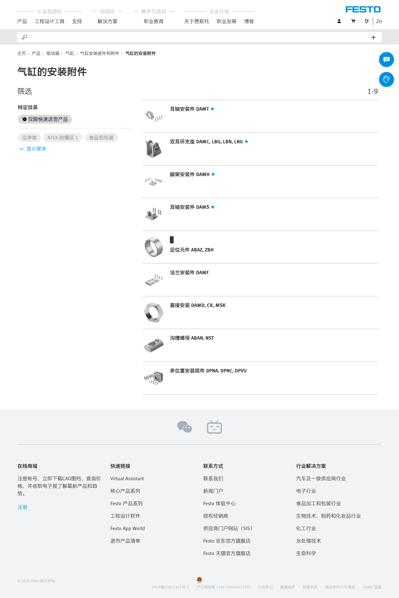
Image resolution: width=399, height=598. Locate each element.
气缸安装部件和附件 (99, 53)
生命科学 (306, 553)
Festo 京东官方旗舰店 (227, 540)
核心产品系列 (125, 491)
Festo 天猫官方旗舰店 (227, 553)
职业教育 (154, 21)
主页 (21, 53)
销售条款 (310, 587)
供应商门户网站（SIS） (229, 528)
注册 (22, 507)
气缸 (69, 53)
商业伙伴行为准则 (340, 587)
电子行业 (306, 491)
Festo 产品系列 (126, 503)
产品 (22, 21)
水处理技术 (308, 540)
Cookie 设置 (372, 587)
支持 (77, 21)
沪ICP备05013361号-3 (170, 587)
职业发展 (227, 21)
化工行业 (306, 528)
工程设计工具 (50, 21)
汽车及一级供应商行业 (321, 478)
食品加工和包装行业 (318, 503)
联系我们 (213, 478)
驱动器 (53, 53)
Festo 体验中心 (219, 503)
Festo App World (127, 528)
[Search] (200, 37)
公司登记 (265, 587)
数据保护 (287, 587)
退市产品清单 (125, 540)
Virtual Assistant (127, 478)
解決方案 (108, 21)
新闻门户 (213, 491)
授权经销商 (215, 515)
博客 (249, 21)
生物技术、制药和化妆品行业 (328, 515)
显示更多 (32, 148)
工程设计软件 (125, 515)
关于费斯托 (196, 21)
